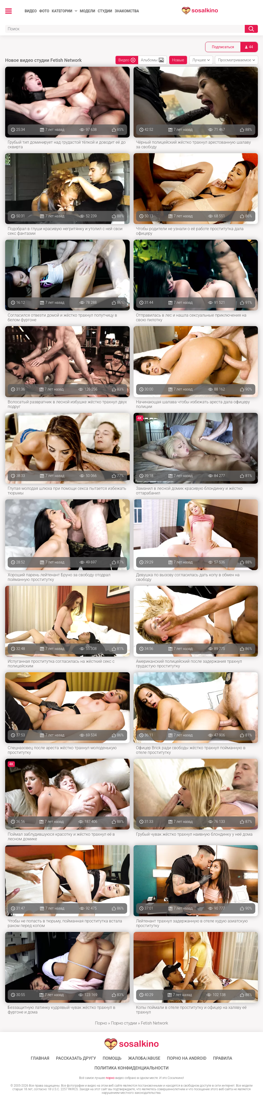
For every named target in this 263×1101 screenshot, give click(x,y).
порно (110, 1078)
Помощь (112, 1058)
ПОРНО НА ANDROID (186, 1058)
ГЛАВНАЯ (40, 1058)
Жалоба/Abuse (144, 1058)
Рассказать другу (76, 1058)
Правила (222, 1058)
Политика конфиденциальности (132, 1068)
